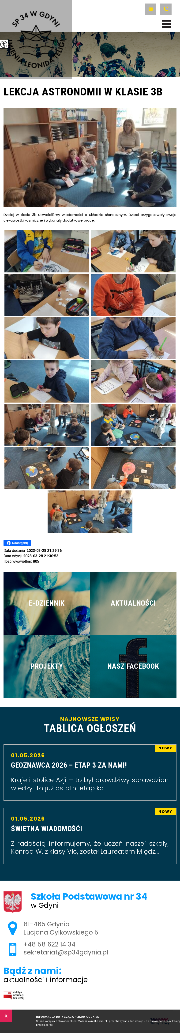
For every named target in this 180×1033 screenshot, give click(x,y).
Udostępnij (17, 543)
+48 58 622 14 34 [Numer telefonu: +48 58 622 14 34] (49, 944)
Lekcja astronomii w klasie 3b (83, 92)
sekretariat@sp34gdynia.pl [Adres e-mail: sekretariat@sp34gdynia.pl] (65, 952)
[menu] (166, 24)
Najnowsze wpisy (90, 725)
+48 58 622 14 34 (166, 9)
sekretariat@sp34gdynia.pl (150, 9)
